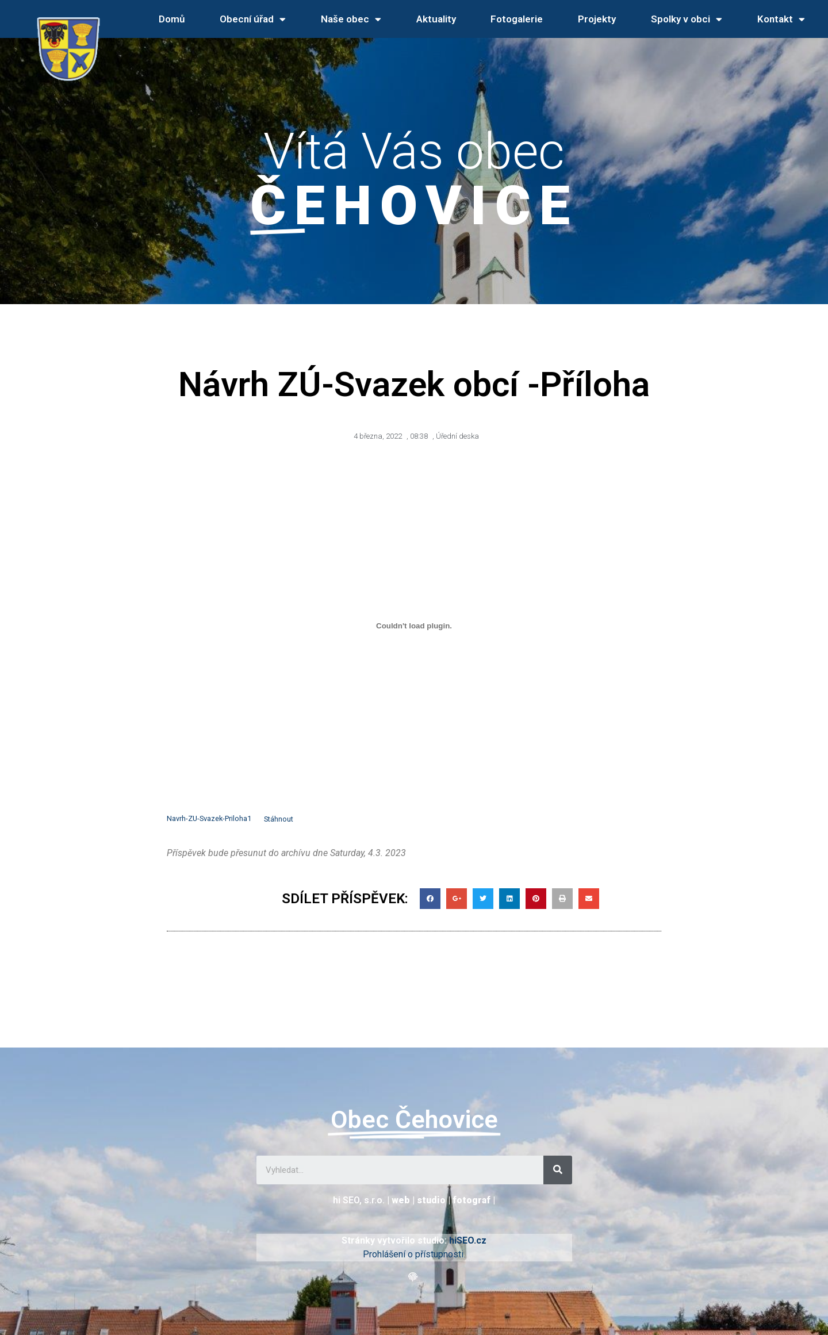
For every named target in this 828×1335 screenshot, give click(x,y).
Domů (172, 19)
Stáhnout (278, 819)
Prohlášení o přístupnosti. (414, 1254)
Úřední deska (457, 436)
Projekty (597, 19)
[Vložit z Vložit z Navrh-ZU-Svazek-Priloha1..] (414, 626)
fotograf (471, 1200)
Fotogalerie (516, 19)
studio (431, 1200)
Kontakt (781, 19)
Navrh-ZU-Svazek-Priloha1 (209, 819)
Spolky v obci (686, 19)
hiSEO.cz (467, 1240)
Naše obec (351, 19)
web (401, 1200)
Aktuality (436, 19)
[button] (414, 1277)
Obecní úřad (253, 19)
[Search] (557, 1170)
